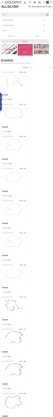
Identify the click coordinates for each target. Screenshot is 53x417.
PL (44, 2)
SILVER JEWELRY (19, 63)
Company (4, 370)
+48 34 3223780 (35, 6)
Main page (4, 63)
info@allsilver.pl (46, 6)
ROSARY (5, 95)
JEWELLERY (11, 63)
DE (51, 2)
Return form (4, 391)
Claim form (4, 393)
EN (47, 2)
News (2, 395)
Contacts (3, 380)
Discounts (4, 385)
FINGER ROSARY (34, 289)
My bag (19, 2)
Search (25, 41)
